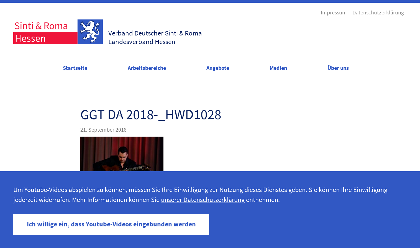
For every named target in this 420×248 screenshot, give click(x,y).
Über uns (338, 67)
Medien (278, 67)
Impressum (334, 12)
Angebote (217, 67)
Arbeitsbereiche (147, 67)
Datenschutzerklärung (378, 12)
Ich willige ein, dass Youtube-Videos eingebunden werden (111, 224)
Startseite (75, 67)
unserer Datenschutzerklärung (203, 199)
